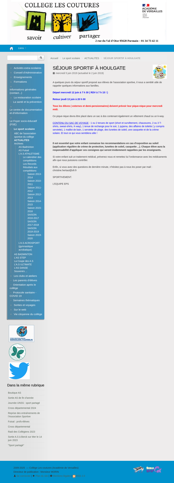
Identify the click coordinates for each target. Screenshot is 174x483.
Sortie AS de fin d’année (20, 397)
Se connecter (22, 476)
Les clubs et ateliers (25, 275)
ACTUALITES (91, 58)
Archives (18, 143)
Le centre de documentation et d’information (26, 111)
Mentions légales (60, 476)
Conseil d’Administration (28, 72)
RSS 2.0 (79, 476)
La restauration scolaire (27, 97)
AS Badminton (26, 147)
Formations (20, 81)
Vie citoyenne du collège (28, 314)
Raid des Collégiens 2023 (21, 431)
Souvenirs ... (20, 271)
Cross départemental (19, 426)
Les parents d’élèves (25, 280)
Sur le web (20, 309)
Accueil (54, 58)
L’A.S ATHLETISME (29, 153)
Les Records (30, 164)
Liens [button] (22, 48)
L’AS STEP (20, 257)
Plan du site (40, 476)
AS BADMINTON (23, 254)
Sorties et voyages (24, 305)
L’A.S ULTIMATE (23, 264)
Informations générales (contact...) (23, 91)
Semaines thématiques (26, 300)
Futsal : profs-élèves (18, 421)
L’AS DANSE (21, 267)
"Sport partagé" (16, 445)
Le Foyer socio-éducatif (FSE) (23, 123)
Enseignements (23, 77)
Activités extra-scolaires (27, 68)
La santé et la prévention (27, 101)
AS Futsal (24, 150)
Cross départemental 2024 (22, 408)
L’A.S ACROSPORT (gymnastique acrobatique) (29, 246)
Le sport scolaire (71, 58)
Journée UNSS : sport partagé (24, 403)
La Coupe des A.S (23, 261)
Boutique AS (14, 392)
